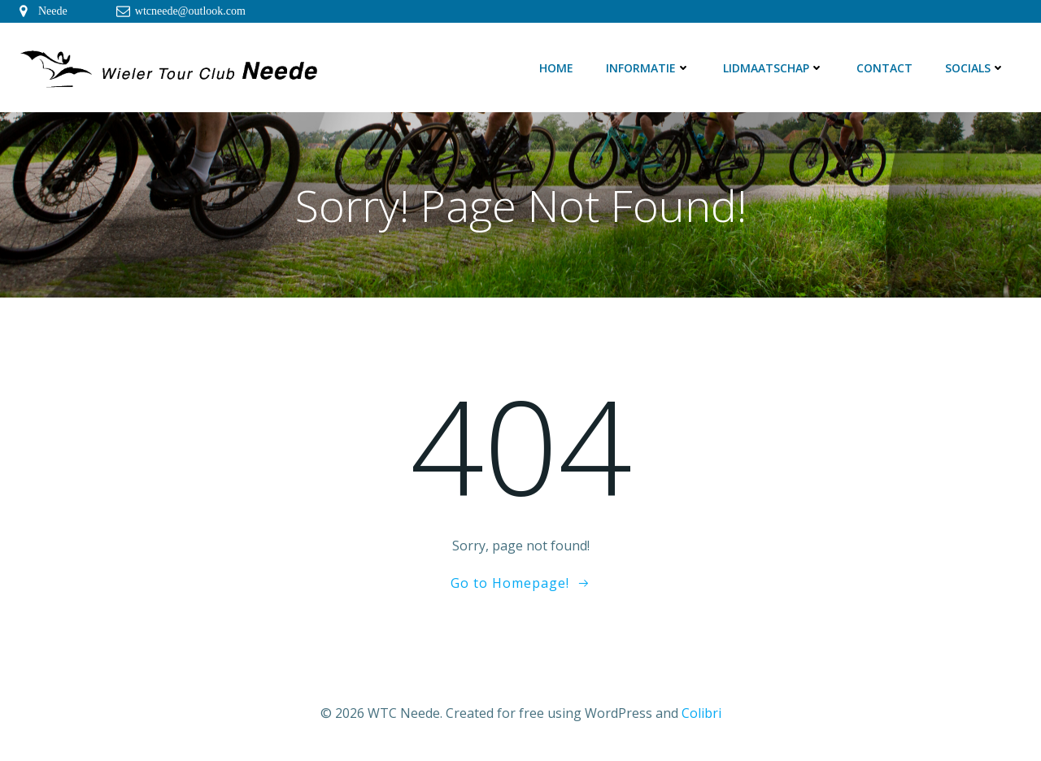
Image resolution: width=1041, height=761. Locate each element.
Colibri (701, 713)
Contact (884, 68)
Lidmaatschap (773, 68)
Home (556, 68)
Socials (975, 68)
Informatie (648, 68)
